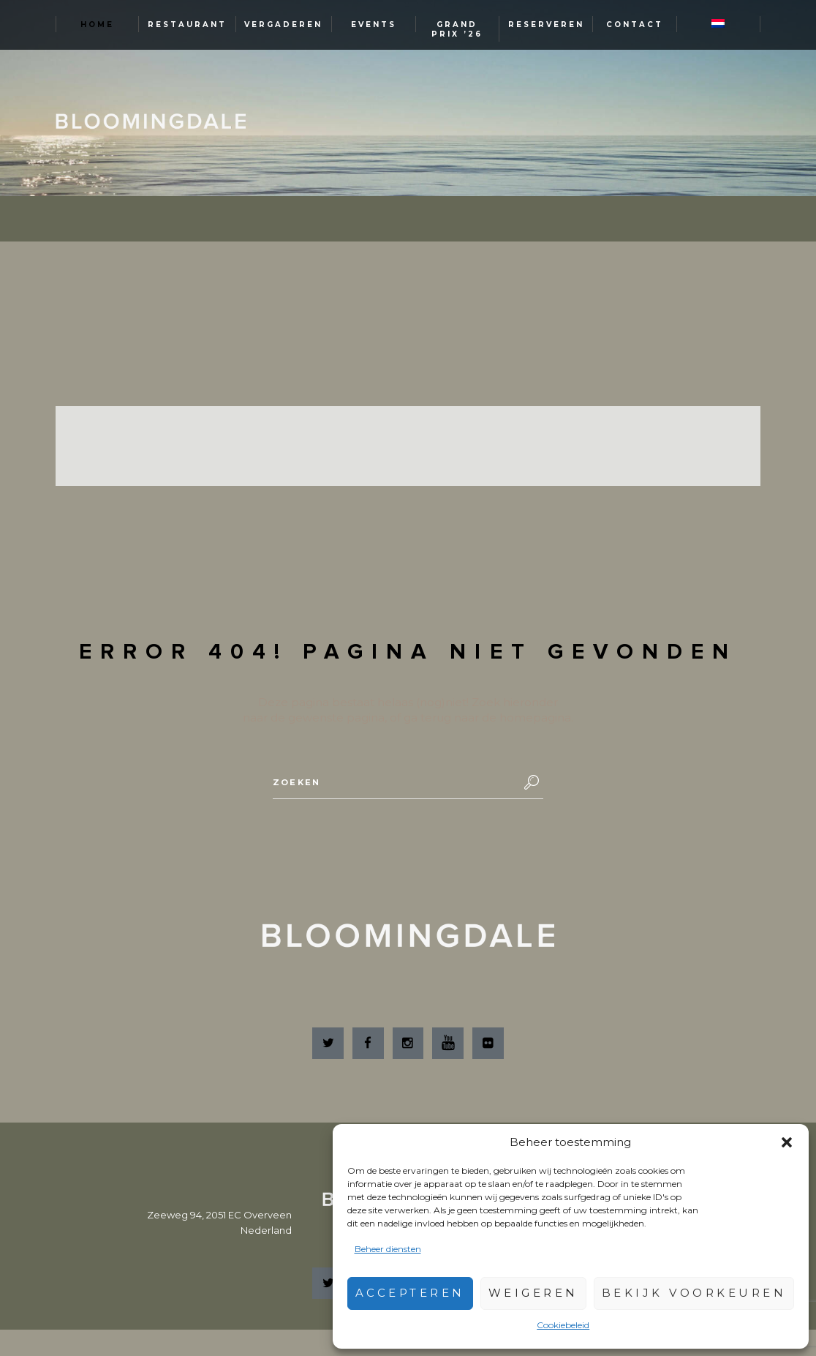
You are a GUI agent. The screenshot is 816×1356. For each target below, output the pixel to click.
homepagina (535, 717)
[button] (786, 1142)
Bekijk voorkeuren (694, 1293)
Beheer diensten (388, 1248)
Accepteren (410, 1293)
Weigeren (533, 1293)
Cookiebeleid (563, 1324)
